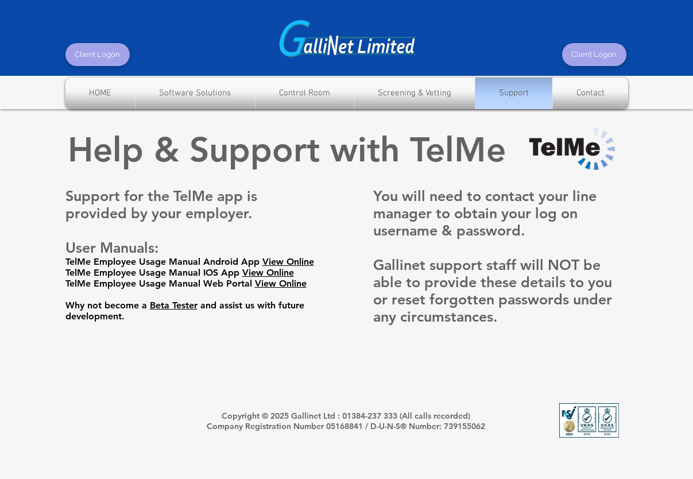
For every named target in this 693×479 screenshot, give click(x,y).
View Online (288, 261)
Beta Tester (174, 305)
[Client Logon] (97, 54)
